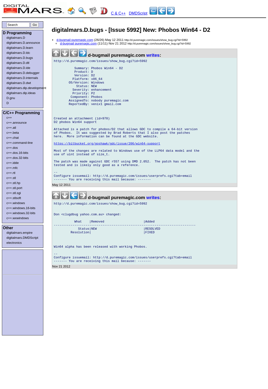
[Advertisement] (17, 261)
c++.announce (16, 122)
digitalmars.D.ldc (18, 53)
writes (153, 55)
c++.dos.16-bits (17, 153)
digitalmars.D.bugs (19, 58)
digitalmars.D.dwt (18, 83)
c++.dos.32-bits (17, 158)
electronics (14, 243)
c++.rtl (10, 173)
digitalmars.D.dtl (17, 63)
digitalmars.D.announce (23, 42)
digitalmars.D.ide (18, 68)
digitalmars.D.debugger (22, 73)
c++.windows (15, 203)
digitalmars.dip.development (23, 88)
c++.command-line (19, 142)
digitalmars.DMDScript (22, 237)
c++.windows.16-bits (20, 208)
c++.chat (12, 137)
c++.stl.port (14, 188)
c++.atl (11, 127)
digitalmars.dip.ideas (21, 93)
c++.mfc (12, 168)
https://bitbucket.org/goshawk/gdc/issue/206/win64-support (107, 161)
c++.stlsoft (13, 198)
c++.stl (11, 178)
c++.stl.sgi (13, 193)
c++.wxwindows (17, 218)
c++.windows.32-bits (20, 213)
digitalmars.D (15, 37)
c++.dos (12, 148)
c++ (9, 117)
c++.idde (12, 163)
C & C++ (118, 13)
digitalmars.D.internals (22, 78)
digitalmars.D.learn (19, 48)
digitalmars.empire (19, 232)
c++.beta (12, 132)
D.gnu (10, 98)
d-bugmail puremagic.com (74, 40)
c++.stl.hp (13, 183)
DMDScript (138, 13)
